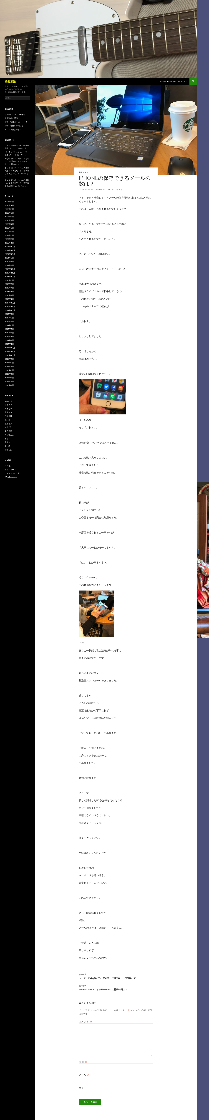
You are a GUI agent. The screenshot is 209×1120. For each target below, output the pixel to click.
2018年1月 (9, 299)
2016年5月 (9, 374)
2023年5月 (9, 213)
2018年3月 (9, 291)
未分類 (7, 420)
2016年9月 (9, 359)
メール (84, 1074)
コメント (85, 1021)
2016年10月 (10, 355)
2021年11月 (10, 250)
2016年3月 (9, 381)
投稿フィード (10, 469)
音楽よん (8, 442)
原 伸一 (20, 155)
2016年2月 (9, 385)
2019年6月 (9, 261)
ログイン (8, 466)
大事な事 (8, 408)
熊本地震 (8, 423)
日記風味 (8, 416)
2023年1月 (9, 224)
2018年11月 (10, 273)
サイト (82, 1087)
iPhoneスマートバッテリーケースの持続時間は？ (116, 987)
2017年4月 (9, 333)
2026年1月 (9, 205)
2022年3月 (9, 235)
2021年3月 (9, 258)
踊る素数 (10, 81)
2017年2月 (9, 340)
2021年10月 (10, 254)
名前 (83, 1061)
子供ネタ (8, 412)
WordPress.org (11, 477)
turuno (102, 189)
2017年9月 (9, 314)
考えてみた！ (84, 172)
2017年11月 (10, 306)
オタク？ (8, 405)
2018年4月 (9, 288)
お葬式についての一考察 (15, 114)
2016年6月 (9, 370)
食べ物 (7, 446)
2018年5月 (9, 284)
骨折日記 (8, 450)
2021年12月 (10, 246)
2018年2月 (9, 295)
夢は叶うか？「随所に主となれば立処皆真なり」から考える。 (17, 161)
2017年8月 (9, 318)
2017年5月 (9, 329)
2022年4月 (9, 231)
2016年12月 (10, 348)
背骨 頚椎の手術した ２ (16, 122)
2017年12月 (10, 303)
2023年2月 (9, 220)
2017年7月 (9, 321)
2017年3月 (9, 336)
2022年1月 (9, 243)
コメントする (116, 189)
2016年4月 (9, 378)
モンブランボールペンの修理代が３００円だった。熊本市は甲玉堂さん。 (17, 171)
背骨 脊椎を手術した (14, 126)
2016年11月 (10, 351)
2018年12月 (10, 269)
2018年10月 (10, 276)
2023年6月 (9, 209)
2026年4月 (9, 201)
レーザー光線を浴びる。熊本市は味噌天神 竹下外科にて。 (116, 976)
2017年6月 (9, 325)
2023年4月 (9, 216)
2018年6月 (9, 280)
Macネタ (8, 401)
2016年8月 (9, 363)
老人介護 (8, 431)
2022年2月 (9, 239)
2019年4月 (9, 265)
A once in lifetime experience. (173, 81)
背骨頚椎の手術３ (12, 118)
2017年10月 (10, 310)
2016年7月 (9, 366)
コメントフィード (12, 473)
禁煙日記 (8, 427)
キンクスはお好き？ (13, 129)
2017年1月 (9, 344)
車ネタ (7, 438)
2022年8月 (9, 228)
